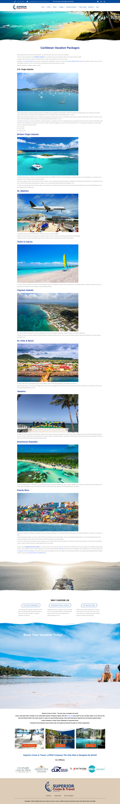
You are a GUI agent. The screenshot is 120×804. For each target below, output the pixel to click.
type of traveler (29, 61)
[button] (31, 605)
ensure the (70, 715)
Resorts (55, 7)
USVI (20, 121)
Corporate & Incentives (72, 7)
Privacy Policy (57, 795)
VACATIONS (60, 745)
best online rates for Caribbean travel (37, 552)
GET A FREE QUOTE (29, 745)
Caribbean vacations (39, 57)
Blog (97, 7)
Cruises (49, 7)
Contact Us (48, 795)
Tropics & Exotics (83, 7)
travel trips (61, 548)
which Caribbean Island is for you (75, 61)
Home (44, 7)
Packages (62, 7)
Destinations (91, 7)
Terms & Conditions (68, 795)
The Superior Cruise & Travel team (25, 551)
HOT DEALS (90, 745)
